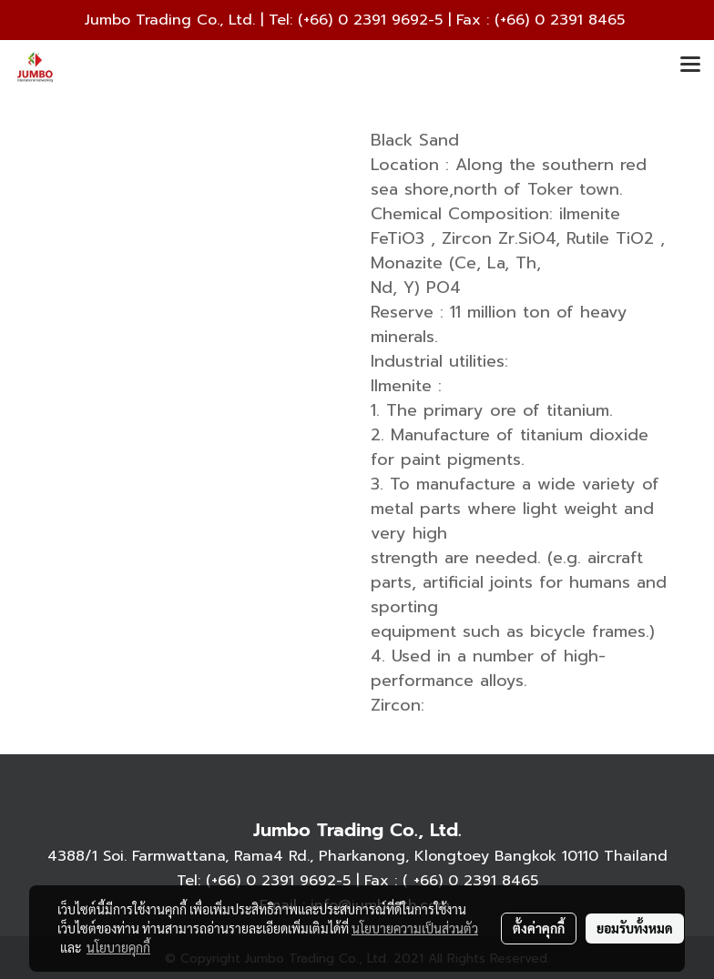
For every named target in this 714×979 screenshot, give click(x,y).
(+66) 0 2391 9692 (363, 20)
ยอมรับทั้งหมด (635, 928)
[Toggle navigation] (690, 65)
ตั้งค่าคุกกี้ (539, 928)
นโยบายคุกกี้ (118, 947)
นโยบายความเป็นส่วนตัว (415, 928)
